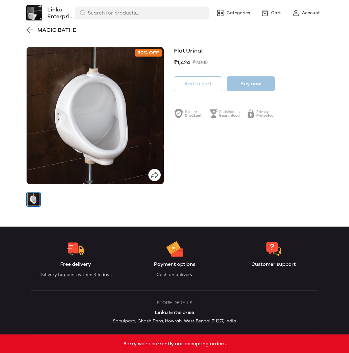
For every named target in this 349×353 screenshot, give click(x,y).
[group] (95, 115)
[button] (33, 199)
